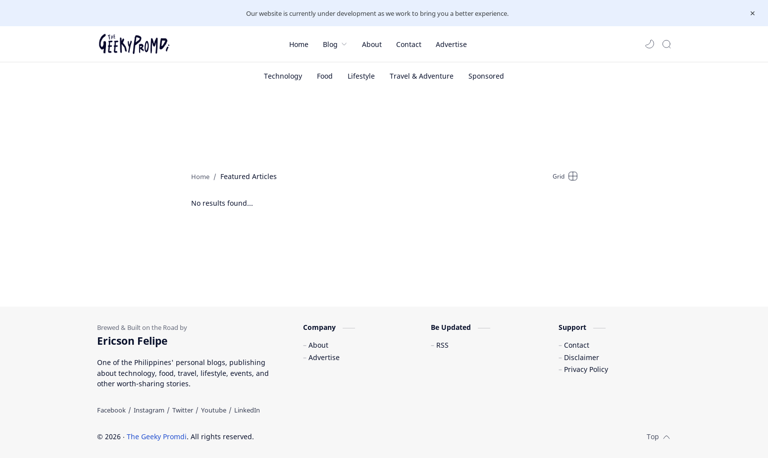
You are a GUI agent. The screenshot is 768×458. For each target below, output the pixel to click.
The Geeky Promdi (157, 436)
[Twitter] (182, 410)
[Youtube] (213, 410)
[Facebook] (111, 410)
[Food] (325, 76)
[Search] (666, 44)
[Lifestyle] (361, 76)
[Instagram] (149, 410)
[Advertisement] (384, 126)
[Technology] (283, 76)
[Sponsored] (486, 76)
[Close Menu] (753, 13)
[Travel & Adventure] (422, 76)
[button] (649, 44)
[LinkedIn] (247, 410)
